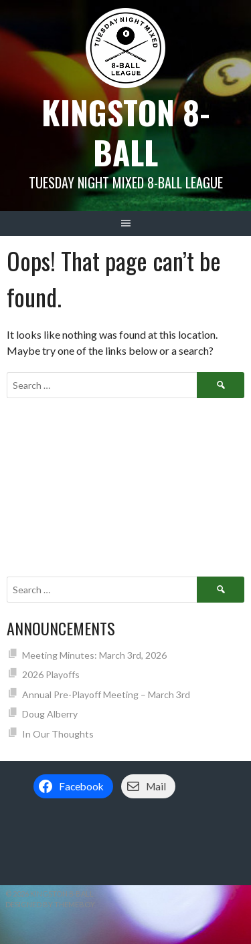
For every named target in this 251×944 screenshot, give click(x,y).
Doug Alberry (50, 714)
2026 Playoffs (51, 674)
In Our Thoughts (58, 734)
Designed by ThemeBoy (50, 904)
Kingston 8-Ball (125, 132)
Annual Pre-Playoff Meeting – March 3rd (106, 694)
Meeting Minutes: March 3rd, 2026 (94, 655)
